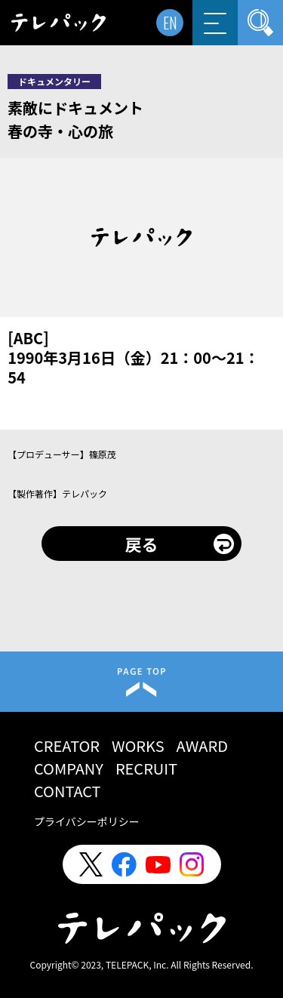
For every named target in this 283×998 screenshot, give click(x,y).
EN (170, 22)
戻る (141, 543)
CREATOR (67, 745)
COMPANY (68, 768)
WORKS (138, 745)
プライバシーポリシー (87, 821)
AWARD (202, 745)
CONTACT (67, 791)
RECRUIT (146, 768)
